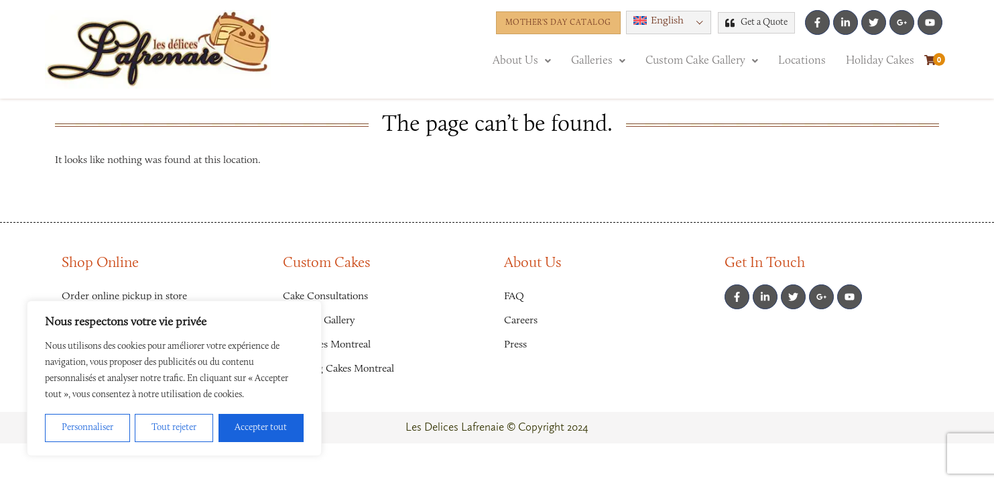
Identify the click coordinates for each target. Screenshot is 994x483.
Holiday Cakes (880, 60)
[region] (174, 378)
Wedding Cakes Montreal (338, 369)
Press (515, 344)
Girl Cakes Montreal (327, 344)
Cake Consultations (325, 296)
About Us (522, 60)
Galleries (598, 60)
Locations (802, 60)
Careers (521, 320)
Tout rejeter (173, 428)
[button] (668, 22)
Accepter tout (261, 428)
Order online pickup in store (124, 296)
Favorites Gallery (319, 320)
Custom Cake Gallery (701, 60)
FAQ (514, 296)
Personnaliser (87, 428)
